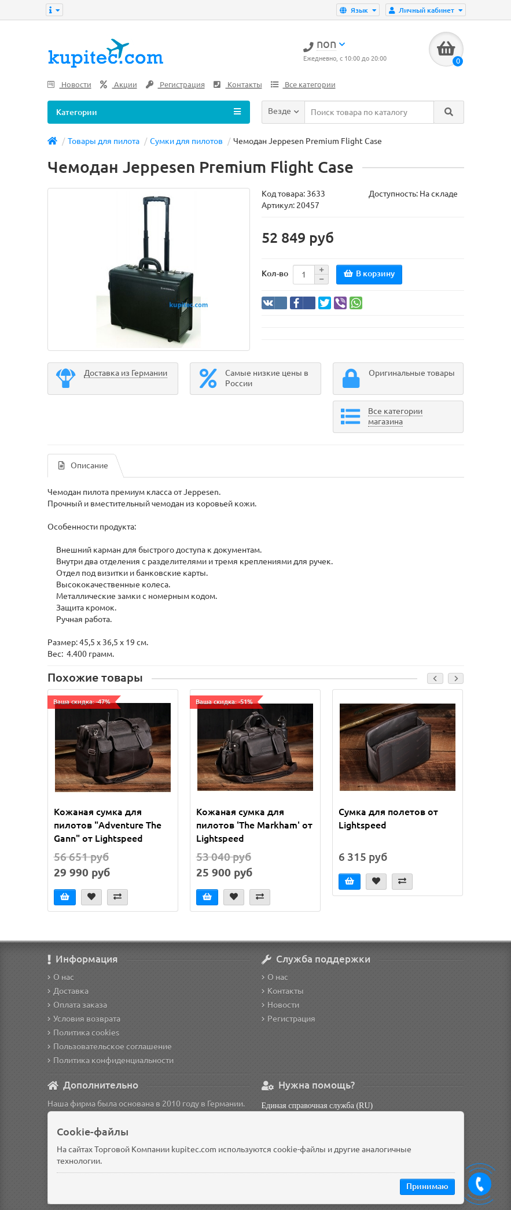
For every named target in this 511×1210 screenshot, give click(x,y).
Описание (83, 465)
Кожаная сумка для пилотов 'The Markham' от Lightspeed (254, 824)
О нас (60, 977)
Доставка (68, 991)
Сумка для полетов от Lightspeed (388, 818)
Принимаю (427, 1186)
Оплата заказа (77, 1004)
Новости (69, 84)
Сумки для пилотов (186, 141)
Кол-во (275, 273)
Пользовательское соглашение (109, 1046)
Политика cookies (83, 1032)
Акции (118, 84)
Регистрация (175, 84)
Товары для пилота (103, 141)
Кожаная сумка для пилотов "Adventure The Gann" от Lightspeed (107, 824)
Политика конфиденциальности (110, 1060)
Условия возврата (83, 1018)
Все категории (303, 84)
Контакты (238, 84)
